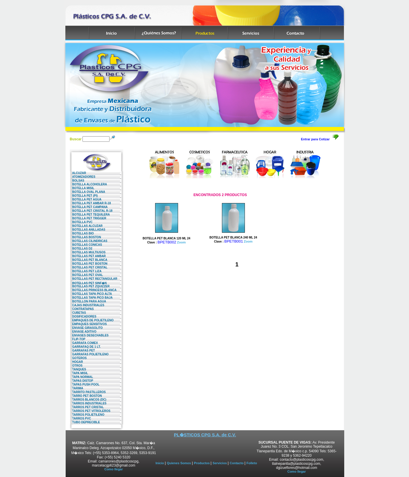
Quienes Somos (179, 463)
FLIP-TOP (77, 339)
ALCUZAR (78, 173)
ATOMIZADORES (82, 176)
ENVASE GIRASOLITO (86, 327)
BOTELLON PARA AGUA (88, 301)
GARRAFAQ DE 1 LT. (85, 346)
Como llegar (113, 469)
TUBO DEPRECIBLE (85, 422)
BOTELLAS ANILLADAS (87, 229)
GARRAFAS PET (82, 350)
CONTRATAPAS (82, 309)
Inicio (160, 463)
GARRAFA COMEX (84, 343)
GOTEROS (78, 358)
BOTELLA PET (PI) (84, 195)
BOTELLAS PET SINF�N (88, 283)
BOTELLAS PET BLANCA (88, 259)
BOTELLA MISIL (82, 188)
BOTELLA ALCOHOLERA (88, 184)
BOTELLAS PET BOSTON (88, 263)
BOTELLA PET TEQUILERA (90, 214)
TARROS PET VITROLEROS (90, 411)
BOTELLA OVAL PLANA (87, 191)
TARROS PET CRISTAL (87, 407)
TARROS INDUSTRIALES (88, 403)
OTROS (76, 365)
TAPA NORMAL (81, 377)
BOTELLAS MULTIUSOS (87, 252)
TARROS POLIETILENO (87, 414)
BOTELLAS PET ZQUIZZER (90, 286)
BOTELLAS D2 (81, 248)
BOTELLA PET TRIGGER (88, 218)
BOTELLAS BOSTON (85, 237)
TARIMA (76, 388)
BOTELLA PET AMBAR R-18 (90, 203)
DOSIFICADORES (83, 316)
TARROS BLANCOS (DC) (88, 399)
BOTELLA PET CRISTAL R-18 (91, 210)
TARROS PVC (80, 418)
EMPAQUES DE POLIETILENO (92, 320)
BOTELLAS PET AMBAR (88, 256)
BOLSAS (77, 180)
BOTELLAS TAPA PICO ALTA (91, 293)
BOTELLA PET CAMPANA (89, 207)
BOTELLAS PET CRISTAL (88, 267)
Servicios (220, 463)
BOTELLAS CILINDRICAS (88, 241)
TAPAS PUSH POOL (84, 384)
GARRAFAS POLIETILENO (89, 354)
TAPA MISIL (79, 373)
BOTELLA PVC (81, 222)
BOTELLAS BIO (82, 233)
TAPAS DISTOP (81, 380)
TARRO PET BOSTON (86, 395)
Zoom (181, 242)
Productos (202, 463)
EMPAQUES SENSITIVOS (88, 324)
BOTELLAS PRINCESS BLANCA (93, 290)
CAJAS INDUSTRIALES (87, 305)
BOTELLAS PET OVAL (86, 275)
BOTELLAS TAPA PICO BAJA (91, 297)
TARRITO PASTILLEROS (88, 392)
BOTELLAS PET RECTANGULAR (93, 278)
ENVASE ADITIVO (83, 331)
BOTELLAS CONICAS (86, 244)
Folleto (252, 463)
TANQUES (78, 369)
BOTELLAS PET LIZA (85, 271)
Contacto (237, 463)
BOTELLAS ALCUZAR (86, 225)
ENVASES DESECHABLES (89, 335)
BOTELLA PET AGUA (85, 199)
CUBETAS (78, 312)
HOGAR (76, 361)
